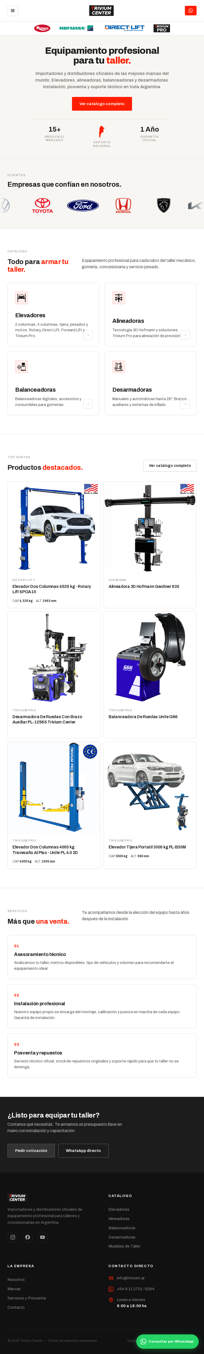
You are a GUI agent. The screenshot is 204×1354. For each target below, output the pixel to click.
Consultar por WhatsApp (167, 1341)
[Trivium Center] (101, 10)
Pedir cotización (31, 1151)
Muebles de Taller (124, 1246)
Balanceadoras (121, 1228)
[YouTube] (42, 1237)
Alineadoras (119, 1219)
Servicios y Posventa (26, 1298)
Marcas (14, 1289)
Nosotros (16, 1279)
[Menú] (12, 10)
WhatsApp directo (83, 1151)
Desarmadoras (121, 1237)
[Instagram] (12, 1237)
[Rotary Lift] (42, 28)
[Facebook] (27, 1237)
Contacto (16, 1307)
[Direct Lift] (125, 28)
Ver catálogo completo (102, 104)
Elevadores (118, 1209)
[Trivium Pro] (162, 28)
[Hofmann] (76, 28)
